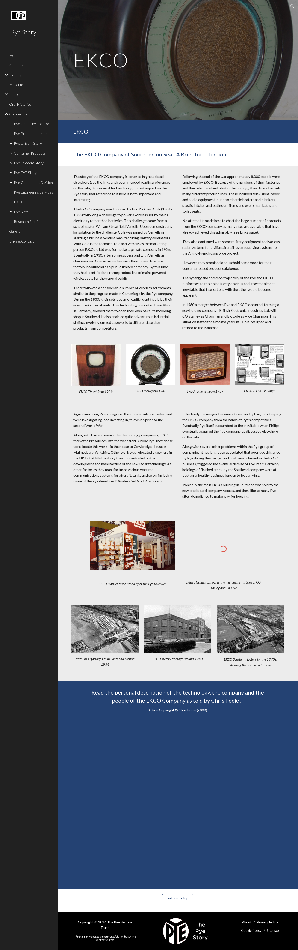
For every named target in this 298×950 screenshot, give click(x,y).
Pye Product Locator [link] (30, 133)
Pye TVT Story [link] (25, 172)
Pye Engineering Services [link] (33, 192)
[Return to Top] (177, 898)
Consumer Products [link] (29, 153)
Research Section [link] (27, 221)
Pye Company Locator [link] (31, 123)
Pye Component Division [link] (33, 182)
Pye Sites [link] (21, 212)
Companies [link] (18, 114)
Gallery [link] (15, 231)
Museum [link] (16, 84)
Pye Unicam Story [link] (28, 143)
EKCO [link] (19, 202)
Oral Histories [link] (20, 104)
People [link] (15, 94)
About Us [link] (16, 65)
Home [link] (14, 55)
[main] (141, 60)
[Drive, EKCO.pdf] (177, 804)
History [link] (15, 75)
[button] (292, 6)
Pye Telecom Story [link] (29, 163)
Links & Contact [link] (21, 241)
